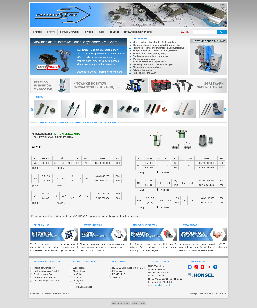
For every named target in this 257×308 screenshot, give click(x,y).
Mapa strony (79, 271)
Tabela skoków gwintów (45, 277)
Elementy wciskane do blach (147, 67)
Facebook (78, 277)
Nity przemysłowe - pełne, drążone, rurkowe (155, 50)
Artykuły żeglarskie (143, 70)
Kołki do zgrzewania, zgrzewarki (149, 62)
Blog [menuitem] (101, 32)
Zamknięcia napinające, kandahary (150, 56)
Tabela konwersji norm (44, 268)
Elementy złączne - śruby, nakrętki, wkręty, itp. (156, 45)
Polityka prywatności (83, 287)
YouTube (77, 274)
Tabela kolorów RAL (43, 274)
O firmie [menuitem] (37, 32)
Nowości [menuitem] (88, 32)
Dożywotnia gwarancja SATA (47, 280)
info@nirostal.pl (162, 285)
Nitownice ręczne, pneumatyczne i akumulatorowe (158, 48)
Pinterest (77, 283)
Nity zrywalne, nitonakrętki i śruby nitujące (154, 42)
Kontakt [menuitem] (114, 32)
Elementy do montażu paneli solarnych (153, 64)
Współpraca (79, 268)
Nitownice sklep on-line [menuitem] (138, 32)
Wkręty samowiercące (144, 59)
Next (225, 109)
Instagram (78, 280)
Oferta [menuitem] (51, 32)
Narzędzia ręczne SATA (145, 73)
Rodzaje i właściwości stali (46, 271)
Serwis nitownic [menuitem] (69, 32)
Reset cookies (138, 303)
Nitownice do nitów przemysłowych (151, 53)
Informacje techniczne (110, 71)
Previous (32, 109)
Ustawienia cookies (120, 303)
